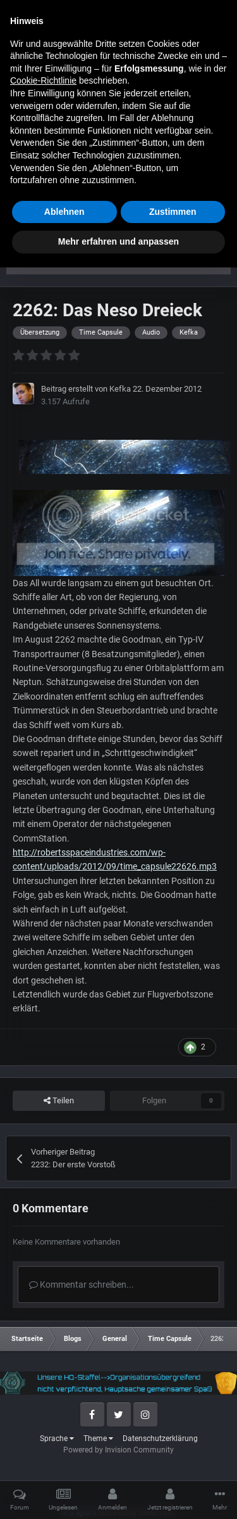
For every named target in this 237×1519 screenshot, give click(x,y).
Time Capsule (59, 187)
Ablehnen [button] (64, 1463)
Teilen (59, 1100)
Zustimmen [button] (173, 1463)
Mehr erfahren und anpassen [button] (118, 1493)
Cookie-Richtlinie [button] (43, 1332)
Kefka (120, 389)
